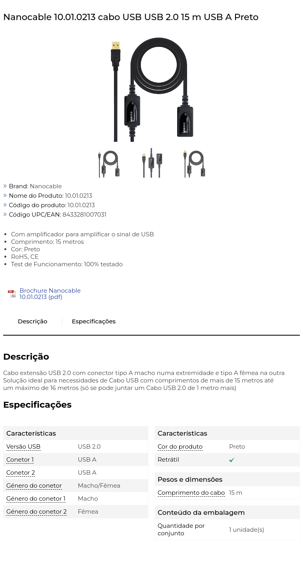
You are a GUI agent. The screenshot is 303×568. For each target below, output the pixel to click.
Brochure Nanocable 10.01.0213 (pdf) (50, 294)
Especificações (94, 321)
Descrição (32, 321)
